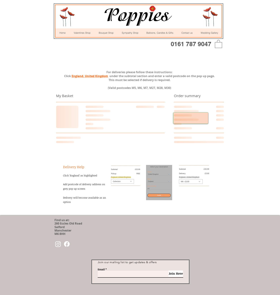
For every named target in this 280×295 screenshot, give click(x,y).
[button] (218, 43)
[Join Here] (176, 273)
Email (101, 269)
